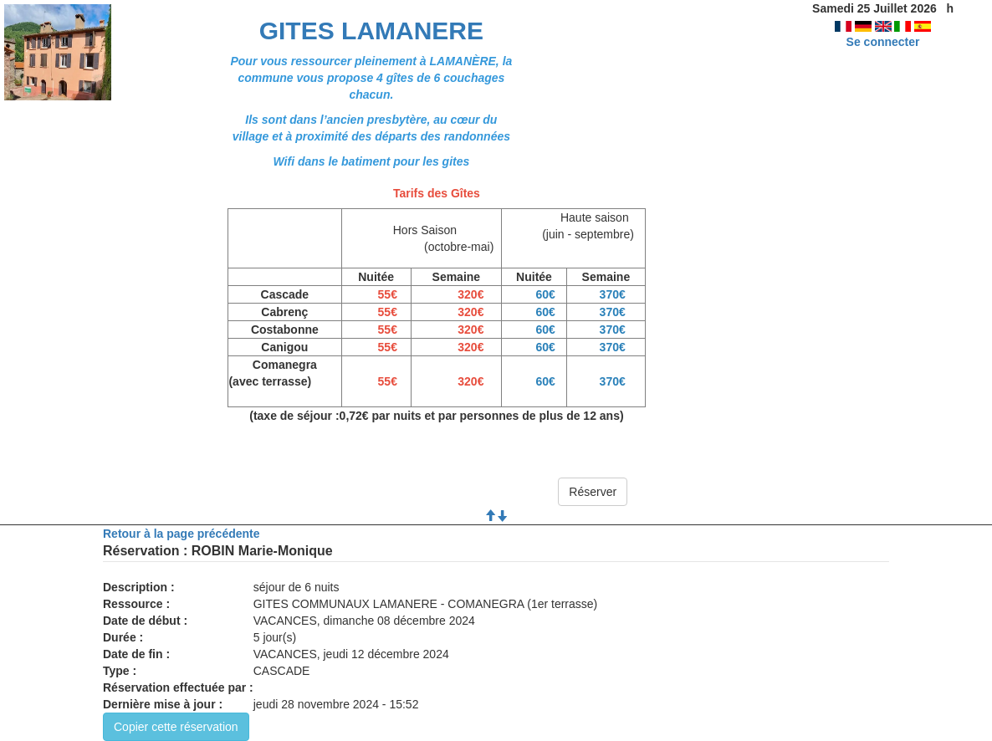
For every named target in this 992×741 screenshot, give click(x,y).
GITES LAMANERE (371, 30)
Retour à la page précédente (181, 533)
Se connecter (883, 42)
